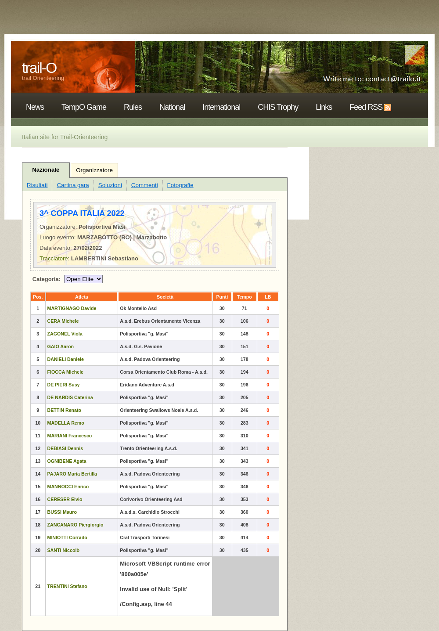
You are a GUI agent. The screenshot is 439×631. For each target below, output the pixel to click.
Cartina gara (73, 185)
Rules (133, 107)
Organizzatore (94, 170)
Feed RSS (365, 107)
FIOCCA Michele (65, 372)
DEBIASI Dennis (65, 448)
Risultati (37, 185)
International (221, 107)
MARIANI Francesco (69, 435)
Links (324, 107)
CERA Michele (63, 321)
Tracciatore (54, 258)
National (172, 107)
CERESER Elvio (65, 499)
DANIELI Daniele (65, 359)
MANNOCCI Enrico (68, 486)
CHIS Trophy (278, 107)
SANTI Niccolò (63, 550)
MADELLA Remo (65, 422)
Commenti (144, 185)
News (35, 107)
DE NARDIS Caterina (70, 397)
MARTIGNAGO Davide (72, 308)
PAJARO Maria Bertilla (72, 473)
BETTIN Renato (64, 410)
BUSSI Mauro (62, 512)
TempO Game (83, 107)
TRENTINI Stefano (67, 586)
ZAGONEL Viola (65, 333)
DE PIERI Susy (63, 384)
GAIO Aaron (60, 346)
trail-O (39, 67)
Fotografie (180, 185)
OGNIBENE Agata (66, 461)
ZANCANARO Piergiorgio (75, 524)
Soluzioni (110, 185)
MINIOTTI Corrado (67, 537)
